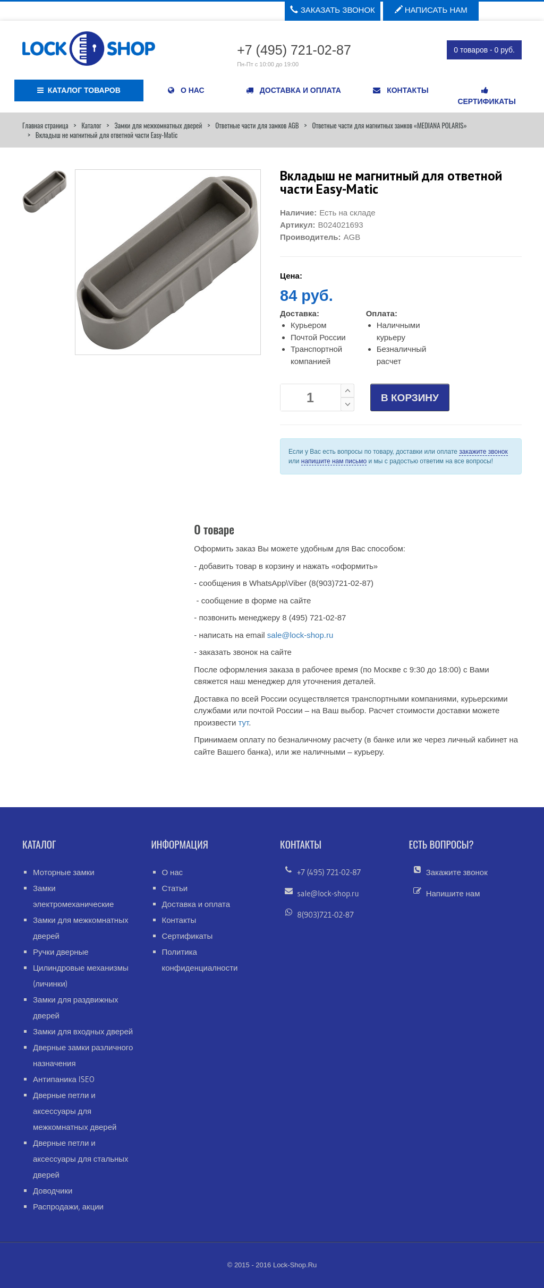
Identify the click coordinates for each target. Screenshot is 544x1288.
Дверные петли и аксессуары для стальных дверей (81, 1159)
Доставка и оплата (196, 904)
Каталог (91, 125)
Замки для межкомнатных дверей (158, 125)
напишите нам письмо (334, 461)
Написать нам (431, 9)
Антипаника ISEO (64, 1079)
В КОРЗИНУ (410, 397)
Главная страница (45, 125)
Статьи (175, 888)
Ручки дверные (61, 952)
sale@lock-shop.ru (300, 634)
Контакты (179, 920)
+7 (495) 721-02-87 (329, 872)
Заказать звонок (332, 9)
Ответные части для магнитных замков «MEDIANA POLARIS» (389, 125)
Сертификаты (187, 936)
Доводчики (52, 1191)
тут (243, 722)
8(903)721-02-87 (325, 915)
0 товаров (484, 50)
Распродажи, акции (68, 1206)
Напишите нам (453, 893)
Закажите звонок (457, 872)
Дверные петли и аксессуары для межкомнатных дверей (74, 1111)
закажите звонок (483, 451)
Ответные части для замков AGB (257, 125)
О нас (172, 872)
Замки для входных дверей (83, 1031)
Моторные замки (64, 872)
